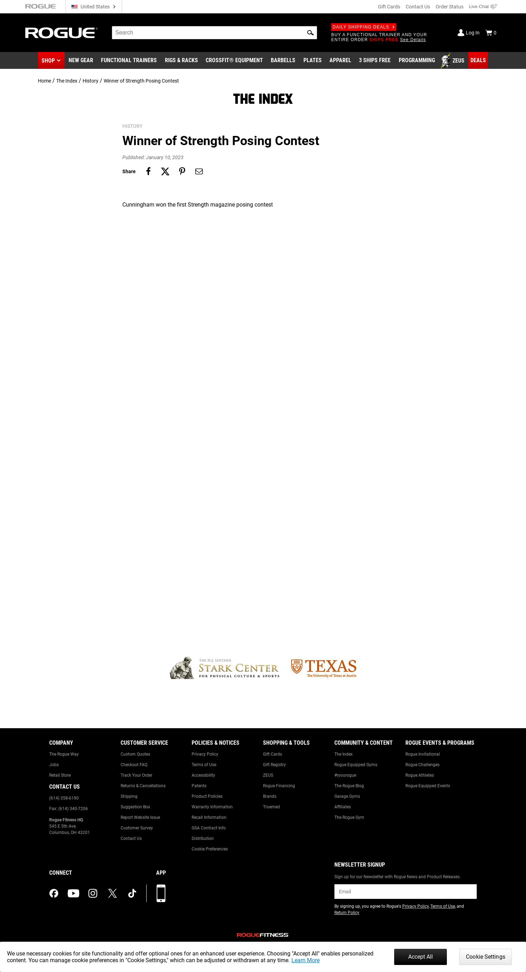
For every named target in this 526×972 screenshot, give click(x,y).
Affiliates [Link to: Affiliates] (342, 806)
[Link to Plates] (312, 61)
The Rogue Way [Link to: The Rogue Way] (64, 754)
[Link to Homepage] (61, 33)
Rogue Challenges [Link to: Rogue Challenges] (422, 764)
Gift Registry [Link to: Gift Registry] (274, 764)
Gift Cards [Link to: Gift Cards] (272, 754)
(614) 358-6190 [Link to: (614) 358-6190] (64, 798)
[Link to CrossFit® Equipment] (234, 61)
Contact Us (418, 6)
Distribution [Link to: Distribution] (203, 838)
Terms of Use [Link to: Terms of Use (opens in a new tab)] (442, 906)
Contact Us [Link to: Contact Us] (131, 838)
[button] (310, 32)
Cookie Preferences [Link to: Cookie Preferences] (210, 849)
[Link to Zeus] (454, 61)
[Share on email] (199, 171)
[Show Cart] (490, 32)
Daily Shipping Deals (364, 27)
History (90, 81)
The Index (66, 81)
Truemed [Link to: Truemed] (271, 806)
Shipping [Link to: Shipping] (129, 796)
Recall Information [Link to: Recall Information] (209, 817)
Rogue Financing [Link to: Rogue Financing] (279, 785)
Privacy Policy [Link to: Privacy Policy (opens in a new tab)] (415, 906)
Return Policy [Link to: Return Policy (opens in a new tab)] (346, 912)
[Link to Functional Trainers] (129, 61)
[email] (405, 891)
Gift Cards (389, 6)
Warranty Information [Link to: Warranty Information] (212, 806)
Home (44, 81)
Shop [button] (48, 60)
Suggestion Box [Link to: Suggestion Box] (135, 806)
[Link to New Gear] (80, 61)
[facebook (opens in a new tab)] (54, 893)
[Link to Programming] (417, 61)
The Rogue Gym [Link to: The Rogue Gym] (349, 817)
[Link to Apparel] (340, 61)
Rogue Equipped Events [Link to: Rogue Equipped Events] (427, 785)
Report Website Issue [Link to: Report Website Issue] (140, 817)
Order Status (449, 6)
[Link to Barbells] (283, 61)
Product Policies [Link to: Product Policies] (207, 796)
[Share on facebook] (148, 171)
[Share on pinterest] (182, 171)
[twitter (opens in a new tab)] (112, 893)
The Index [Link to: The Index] (343, 754)
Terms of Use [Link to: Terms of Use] (204, 764)
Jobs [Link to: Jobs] (54, 764)
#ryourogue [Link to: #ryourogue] (345, 775)
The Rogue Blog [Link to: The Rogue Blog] (349, 785)
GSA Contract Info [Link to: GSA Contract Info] (209, 828)
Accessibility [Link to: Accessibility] (203, 775)
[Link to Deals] (478, 60)
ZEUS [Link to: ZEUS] (268, 775)
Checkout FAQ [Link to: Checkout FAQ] (134, 764)
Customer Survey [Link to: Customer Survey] (137, 828)
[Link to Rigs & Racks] (181, 61)
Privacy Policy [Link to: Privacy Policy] (205, 754)
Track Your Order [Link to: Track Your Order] (136, 775)
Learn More (305, 960)
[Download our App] (161, 893)
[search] (214, 32)
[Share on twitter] (165, 171)
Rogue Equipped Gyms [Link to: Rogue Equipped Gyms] (355, 764)
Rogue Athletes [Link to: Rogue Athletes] (419, 775)
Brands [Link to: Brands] (269, 796)
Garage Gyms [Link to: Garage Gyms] (347, 796)
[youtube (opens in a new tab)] (73, 893)
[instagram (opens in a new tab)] (93, 893)
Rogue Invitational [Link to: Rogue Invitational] (422, 754)
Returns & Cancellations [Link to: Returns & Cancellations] (143, 785)
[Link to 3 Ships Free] (375, 61)
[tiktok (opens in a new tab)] (132, 893)
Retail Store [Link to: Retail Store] (60, 775)
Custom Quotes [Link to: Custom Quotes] (135, 754)
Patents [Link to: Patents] (199, 785)
